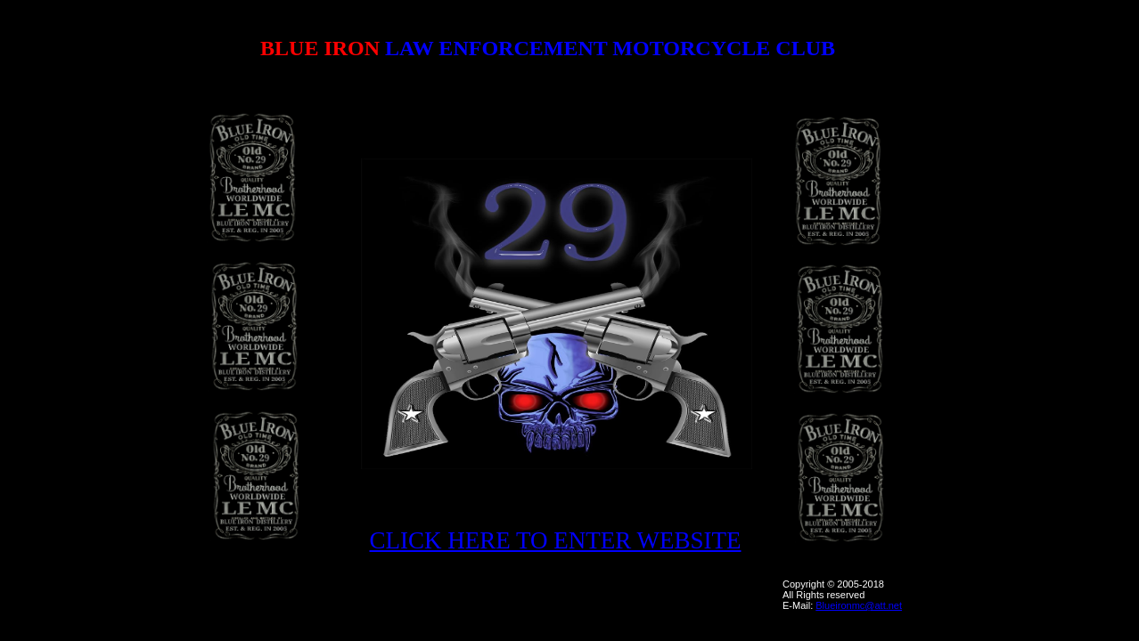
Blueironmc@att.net (858, 605)
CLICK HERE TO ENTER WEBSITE (556, 540)
